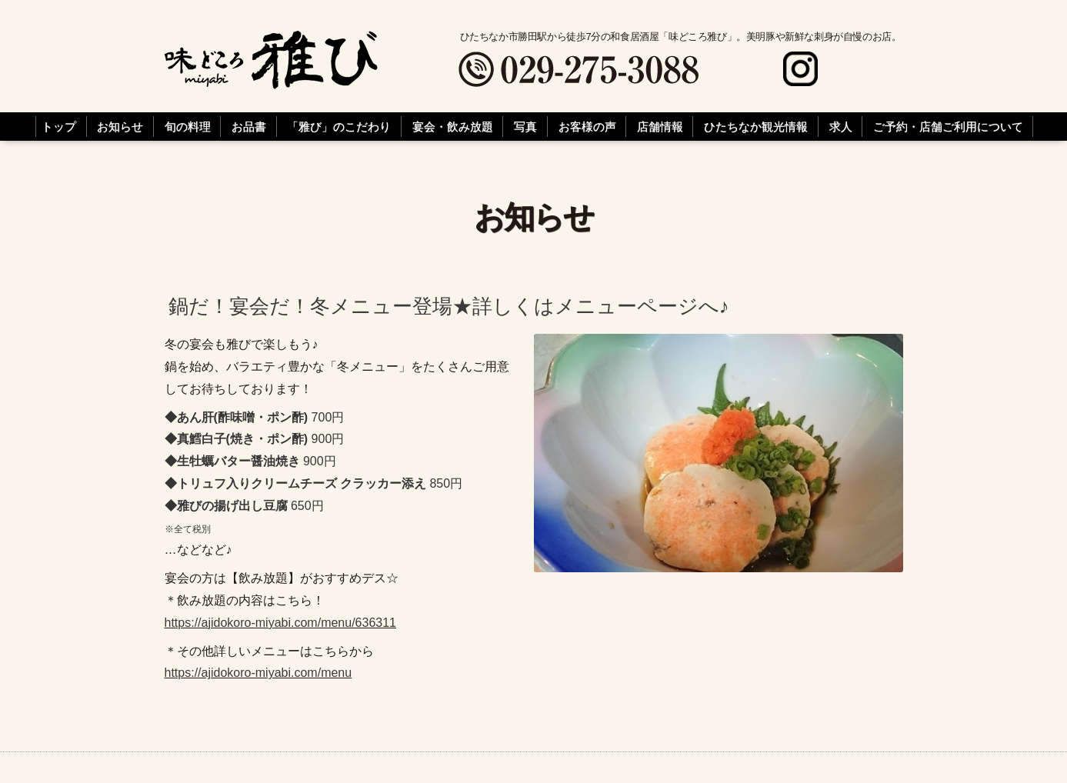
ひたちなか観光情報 (756, 127)
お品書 (249, 127)
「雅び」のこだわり (339, 127)
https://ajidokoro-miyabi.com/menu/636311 (281, 622)
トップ (59, 127)
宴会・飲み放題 (452, 127)
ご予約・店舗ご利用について (948, 127)
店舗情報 (660, 127)
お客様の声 (587, 127)
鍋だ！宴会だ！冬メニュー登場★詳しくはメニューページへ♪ (448, 306)
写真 (525, 127)
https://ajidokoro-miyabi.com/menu (258, 672)
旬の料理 (188, 127)
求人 (840, 127)
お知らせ (120, 127)
